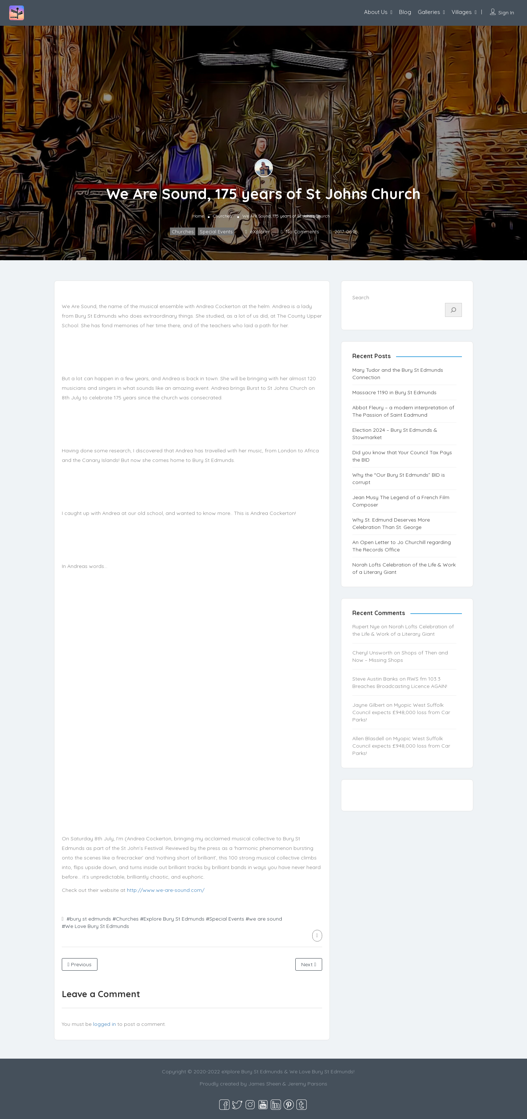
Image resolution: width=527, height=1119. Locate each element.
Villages (462, 11)
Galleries (429, 11)
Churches (222, 216)
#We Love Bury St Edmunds (95, 926)
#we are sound (264, 918)
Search (360, 297)
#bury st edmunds (89, 918)
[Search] (453, 310)
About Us (376, 11)
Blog (405, 11)
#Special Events (225, 918)
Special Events (216, 231)
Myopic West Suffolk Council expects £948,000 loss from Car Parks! (401, 712)
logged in (104, 1024)
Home (198, 216)
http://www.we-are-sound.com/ (165, 890)
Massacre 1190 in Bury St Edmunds (394, 392)
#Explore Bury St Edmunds (172, 918)
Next (308, 964)
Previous (80, 964)
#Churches (126, 918)
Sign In (506, 12)
